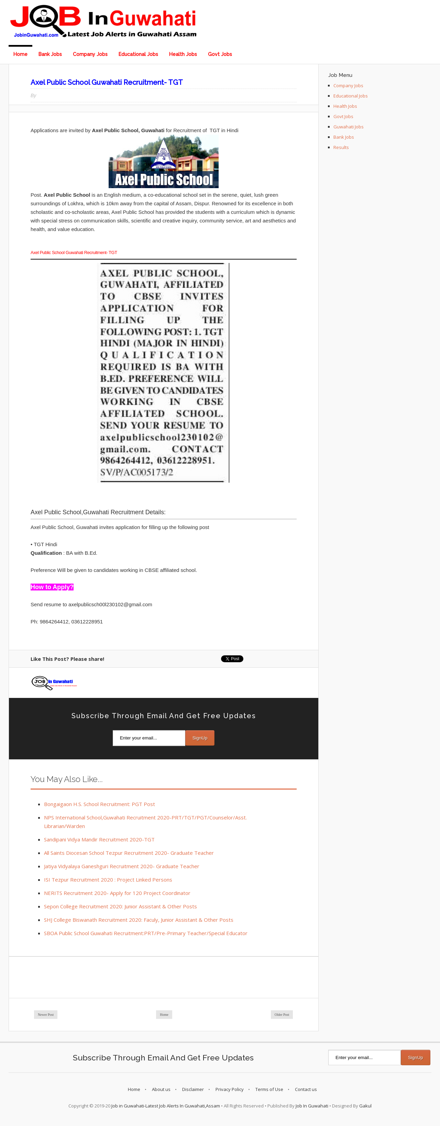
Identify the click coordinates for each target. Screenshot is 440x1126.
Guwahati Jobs (348, 127)
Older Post (282, 1014)
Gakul (365, 1106)
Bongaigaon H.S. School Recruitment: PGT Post (99, 804)
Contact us (306, 1089)
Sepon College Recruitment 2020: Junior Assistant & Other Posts (120, 906)
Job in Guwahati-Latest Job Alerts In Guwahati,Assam (165, 1106)
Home (20, 54)
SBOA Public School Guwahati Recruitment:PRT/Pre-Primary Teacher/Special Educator (146, 933)
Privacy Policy (230, 1089)
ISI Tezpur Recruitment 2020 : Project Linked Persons (108, 879)
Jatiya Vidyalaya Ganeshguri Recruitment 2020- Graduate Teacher (121, 866)
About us (161, 1089)
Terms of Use (269, 1089)
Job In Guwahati (312, 1106)
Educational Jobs (138, 54)
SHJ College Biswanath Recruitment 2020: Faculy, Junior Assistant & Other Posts (138, 919)
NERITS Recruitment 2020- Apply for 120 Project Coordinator (117, 892)
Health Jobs (183, 54)
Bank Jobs (50, 54)
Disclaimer (193, 1089)
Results (341, 147)
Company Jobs (90, 54)
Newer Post (46, 1014)
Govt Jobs (220, 54)
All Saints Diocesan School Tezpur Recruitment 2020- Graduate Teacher (129, 852)
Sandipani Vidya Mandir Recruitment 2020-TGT (99, 839)
